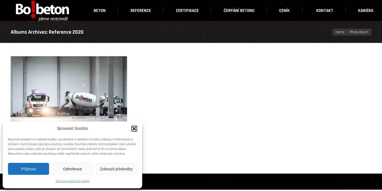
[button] (134, 128)
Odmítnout (72, 169)
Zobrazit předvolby (116, 169)
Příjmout (28, 169)
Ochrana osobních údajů (72, 181)
